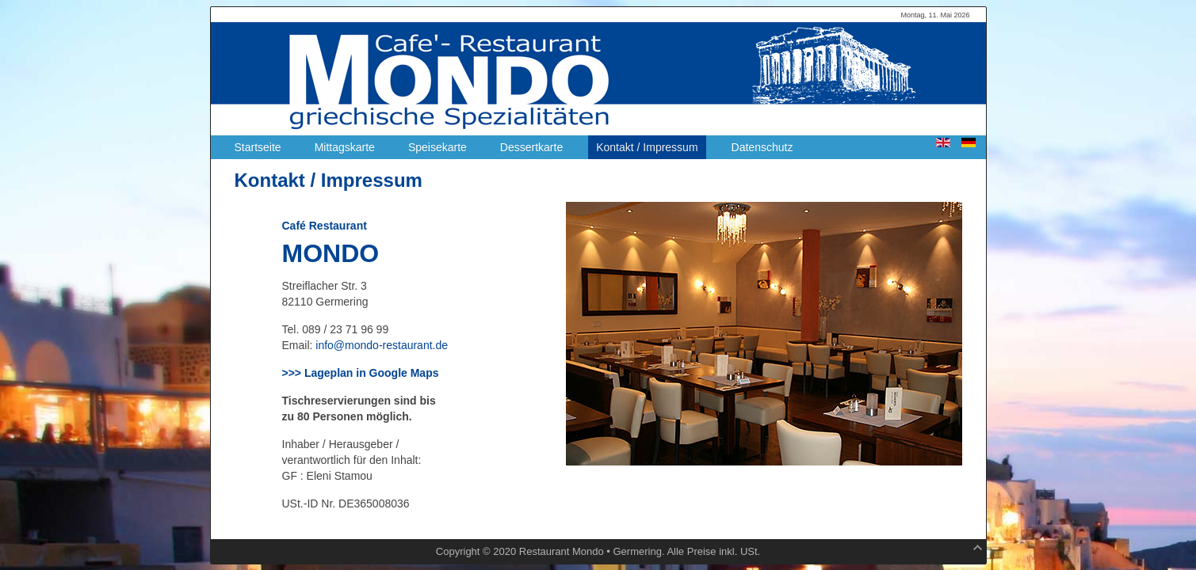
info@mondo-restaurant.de (381, 345)
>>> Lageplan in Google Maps (360, 373)
